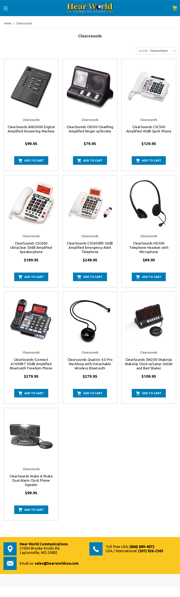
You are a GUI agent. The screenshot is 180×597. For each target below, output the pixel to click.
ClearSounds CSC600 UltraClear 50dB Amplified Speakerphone (31, 247)
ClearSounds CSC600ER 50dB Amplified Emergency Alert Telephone (90, 247)
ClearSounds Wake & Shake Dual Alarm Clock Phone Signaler (31, 480)
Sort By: (143, 50)
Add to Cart (34, 160)
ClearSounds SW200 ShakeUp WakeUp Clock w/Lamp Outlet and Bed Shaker (149, 364)
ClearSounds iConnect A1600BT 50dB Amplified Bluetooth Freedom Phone (31, 364)
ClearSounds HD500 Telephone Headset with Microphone (148, 247)
